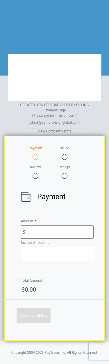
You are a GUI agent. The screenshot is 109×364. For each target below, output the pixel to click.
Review (35, 167)
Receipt (64, 167)
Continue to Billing (33, 316)
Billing (64, 148)
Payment (35, 148)
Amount (28, 221)
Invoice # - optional (35, 243)
